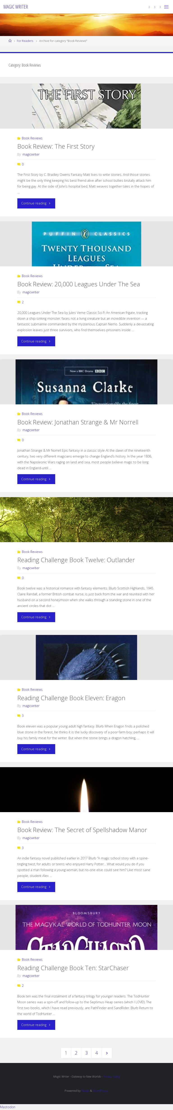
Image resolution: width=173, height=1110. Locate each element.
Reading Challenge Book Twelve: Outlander (76, 560)
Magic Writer (15, 6)
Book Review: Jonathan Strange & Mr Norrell (77, 422)
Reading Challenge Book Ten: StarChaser (73, 968)
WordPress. (100, 1091)
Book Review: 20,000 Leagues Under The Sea (78, 284)
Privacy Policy (111, 1076)
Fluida (85, 1091)
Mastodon (7, 1107)
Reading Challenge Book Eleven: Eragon (71, 698)
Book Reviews (32, 138)
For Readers (25, 41)
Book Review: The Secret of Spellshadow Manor (82, 830)
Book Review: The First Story (55, 146)
